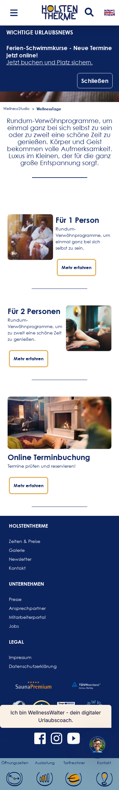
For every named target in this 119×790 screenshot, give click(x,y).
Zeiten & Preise (24, 541)
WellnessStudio (16, 108)
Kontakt (17, 568)
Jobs (14, 626)
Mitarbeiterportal (24, 617)
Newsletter (20, 559)
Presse (15, 599)
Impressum (20, 657)
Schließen (95, 80)
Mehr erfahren (76, 267)
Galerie (17, 550)
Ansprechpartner (24, 608)
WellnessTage (48, 108)
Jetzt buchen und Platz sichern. (49, 62)
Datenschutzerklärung (24, 666)
